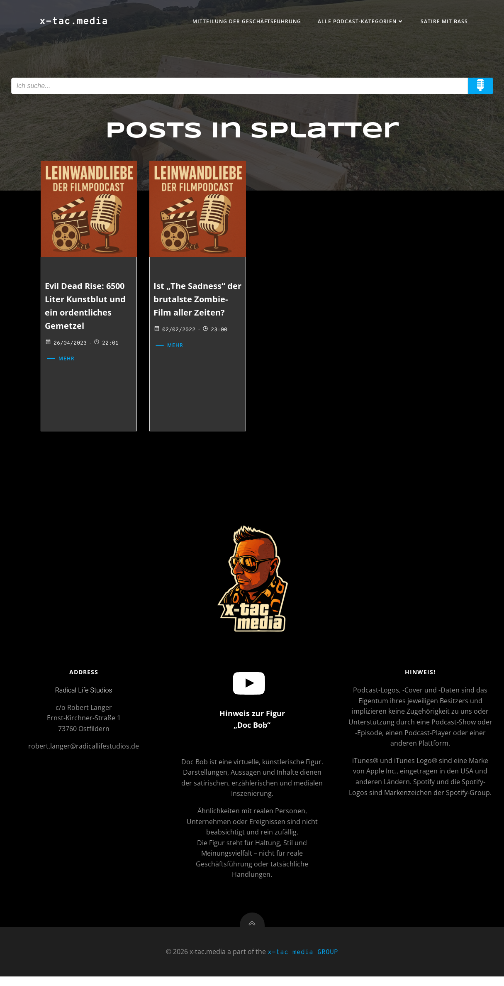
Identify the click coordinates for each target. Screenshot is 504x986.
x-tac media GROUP (303, 962)
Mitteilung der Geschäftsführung (244, 22)
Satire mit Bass (441, 22)
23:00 (215, 346)
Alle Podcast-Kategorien (358, 22)
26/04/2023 (67, 346)
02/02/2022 (175, 346)
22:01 (107, 346)
